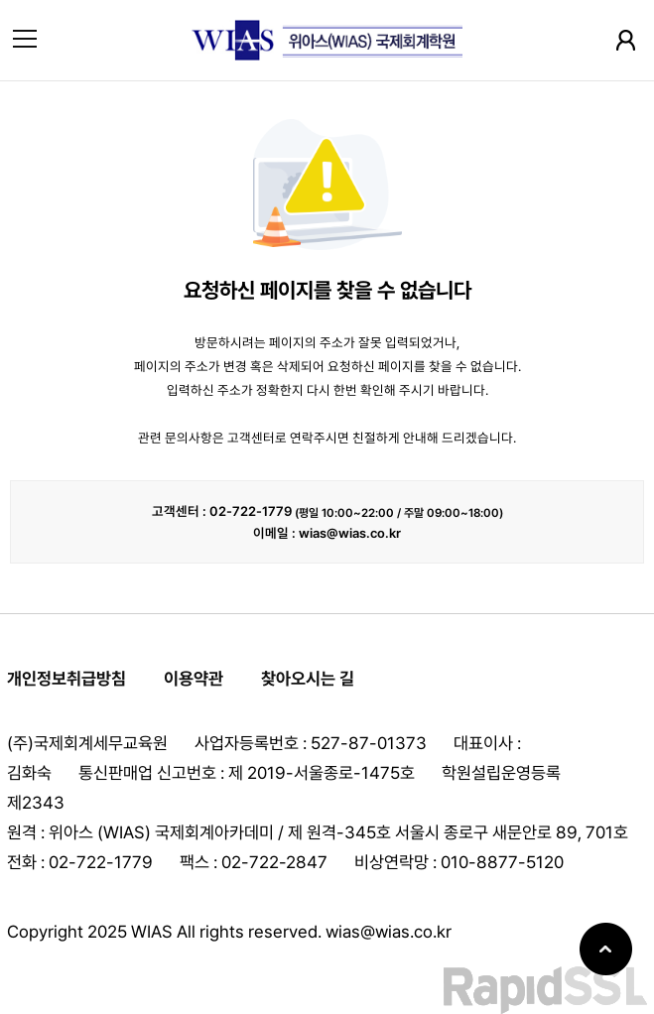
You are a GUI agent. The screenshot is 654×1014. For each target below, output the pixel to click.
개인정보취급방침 (66, 679)
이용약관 (193, 679)
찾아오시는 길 (307, 679)
